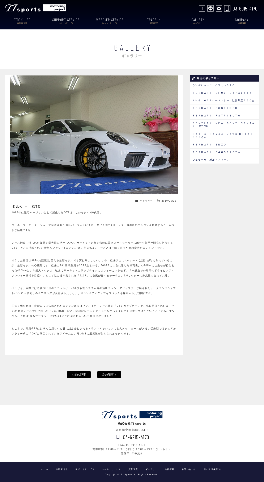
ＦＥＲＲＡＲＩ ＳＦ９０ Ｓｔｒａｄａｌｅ (222, 92)
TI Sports (36, 8)
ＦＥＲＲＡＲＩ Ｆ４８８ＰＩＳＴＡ (217, 152)
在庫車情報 (62, 469)
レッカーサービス (111, 469)
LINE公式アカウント (210, 8)
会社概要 (169, 469)
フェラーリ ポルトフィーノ (210, 159)
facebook (202, 8)
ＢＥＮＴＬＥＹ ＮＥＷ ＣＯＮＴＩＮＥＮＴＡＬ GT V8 (223, 125)
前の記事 (79, 374)
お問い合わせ (219, 8)
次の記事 (109, 374)
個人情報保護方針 (213, 469)
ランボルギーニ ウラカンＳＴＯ (213, 85)
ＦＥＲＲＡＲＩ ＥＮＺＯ (209, 144)
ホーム (44, 469)
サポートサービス (84, 469)
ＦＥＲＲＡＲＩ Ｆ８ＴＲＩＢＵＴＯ (216, 115)
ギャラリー (146, 200)
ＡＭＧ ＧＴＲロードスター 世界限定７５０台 (223, 100)
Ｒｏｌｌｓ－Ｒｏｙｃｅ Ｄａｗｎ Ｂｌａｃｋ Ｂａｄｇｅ (222, 135)
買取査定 (133, 469)
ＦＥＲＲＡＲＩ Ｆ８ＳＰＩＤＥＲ (216, 108)
